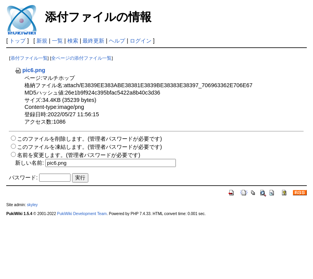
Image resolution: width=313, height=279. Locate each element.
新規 (41, 41)
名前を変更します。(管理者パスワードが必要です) (78, 155)
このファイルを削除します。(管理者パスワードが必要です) (89, 139)
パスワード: (23, 177)
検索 (72, 41)
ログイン (140, 41)
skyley (32, 205)
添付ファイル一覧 (29, 58)
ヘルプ (117, 41)
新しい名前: (29, 163)
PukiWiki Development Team (82, 214)
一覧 (57, 41)
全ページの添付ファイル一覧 (81, 58)
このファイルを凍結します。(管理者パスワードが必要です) (89, 147)
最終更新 (93, 41)
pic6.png (30, 70)
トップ (17, 41)
